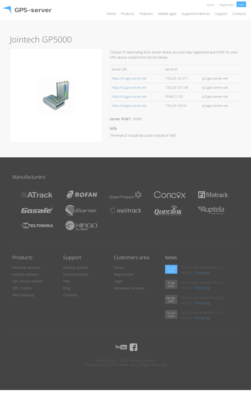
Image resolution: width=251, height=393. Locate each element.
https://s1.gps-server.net (129, 78)
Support (221, 13)
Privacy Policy (106, 360)
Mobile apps (167, 13)
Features (146, 13)
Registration (227, 5)
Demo (210, 5)
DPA (123, 360)
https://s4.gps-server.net (129, 106)
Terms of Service (142, 360)
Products (128, 13)
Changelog (202, 272)
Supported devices (195, 13)
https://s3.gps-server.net (129, 97)
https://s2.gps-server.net (129, 87)
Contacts (239, 13)
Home (111, 13)
